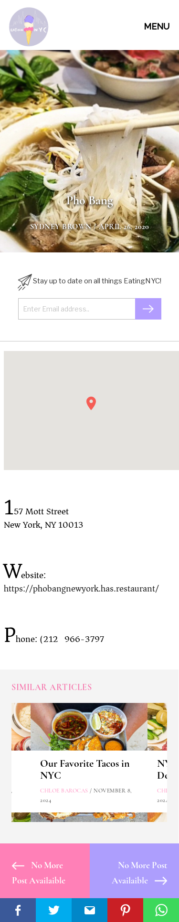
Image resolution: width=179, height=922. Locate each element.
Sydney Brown (61, 226)
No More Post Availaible (38, 873)
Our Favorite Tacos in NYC (85, 769)
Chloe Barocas (64, 790)
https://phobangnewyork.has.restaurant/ (81, 589)
